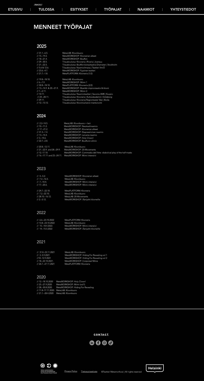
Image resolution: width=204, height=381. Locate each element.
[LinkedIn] (91, 342)
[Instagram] (104, 342)
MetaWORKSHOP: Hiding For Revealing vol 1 (86, 255)
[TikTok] (110, 342)
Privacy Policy (71, 371)
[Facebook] (98, 342)
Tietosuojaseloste (89, 371)
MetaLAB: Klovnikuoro (67, 290)
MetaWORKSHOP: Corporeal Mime (81, 261)
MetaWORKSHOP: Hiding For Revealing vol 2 (86, 258)
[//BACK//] (38, 5)
